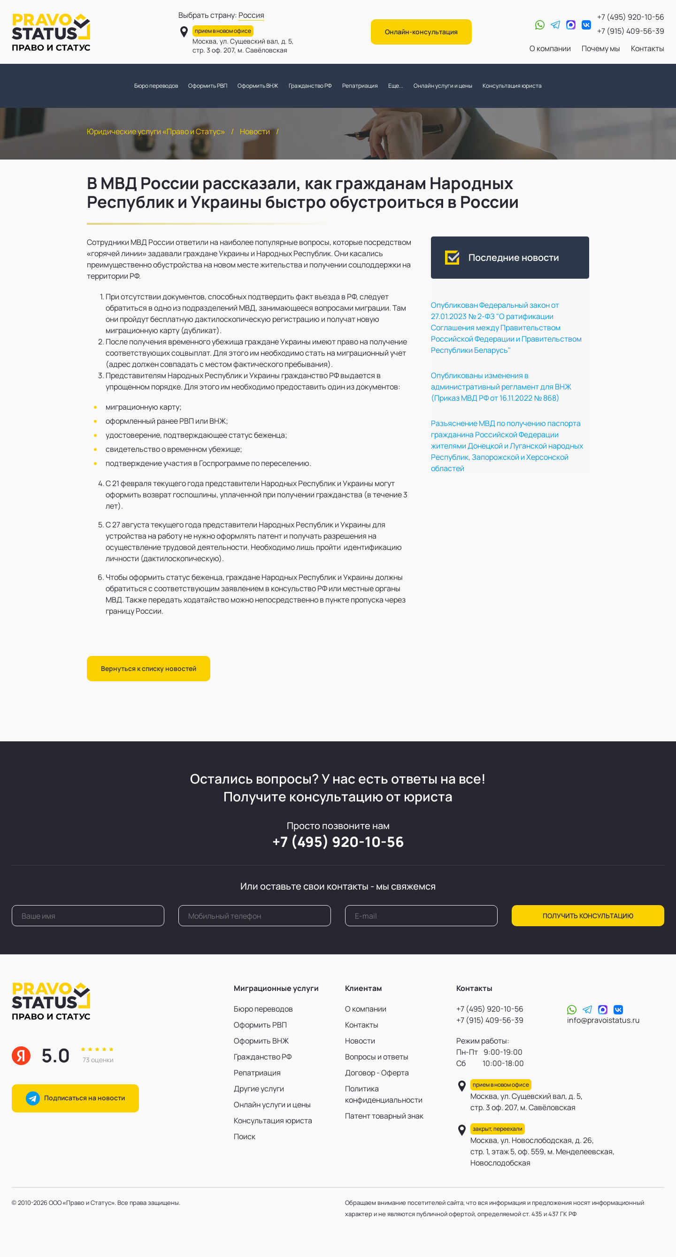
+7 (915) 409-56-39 (630, 31)
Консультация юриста (512, 86)
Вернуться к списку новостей (148, 668)
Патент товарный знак (384, 1116)
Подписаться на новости (75, 1098)
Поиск (244, 1136)
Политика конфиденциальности (383, 1094)
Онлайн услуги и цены (443, 86)
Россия (251, 15)
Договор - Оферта (377, 1072)
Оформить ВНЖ (258, 86)
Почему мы (601, 48)
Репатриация (360, 86)
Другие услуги (259, 1088)
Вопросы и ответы (376, 1056)
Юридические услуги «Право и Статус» (156, 131)
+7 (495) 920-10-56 (630, 17)
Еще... (395, 86)
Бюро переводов (156, 86)
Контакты (647, 48)
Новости (255, 131)
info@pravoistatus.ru (603, 1020)
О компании (550, 48)
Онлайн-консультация (421, 31)
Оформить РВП (207, 86)
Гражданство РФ (310, 86)
